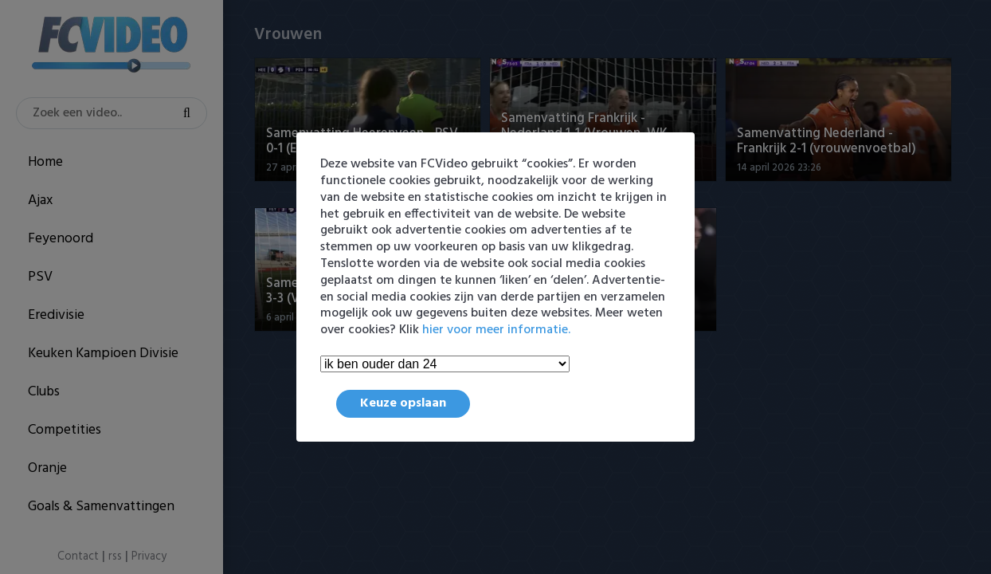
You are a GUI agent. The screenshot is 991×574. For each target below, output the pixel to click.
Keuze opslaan (403, 403)
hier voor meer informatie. (496, 330)
